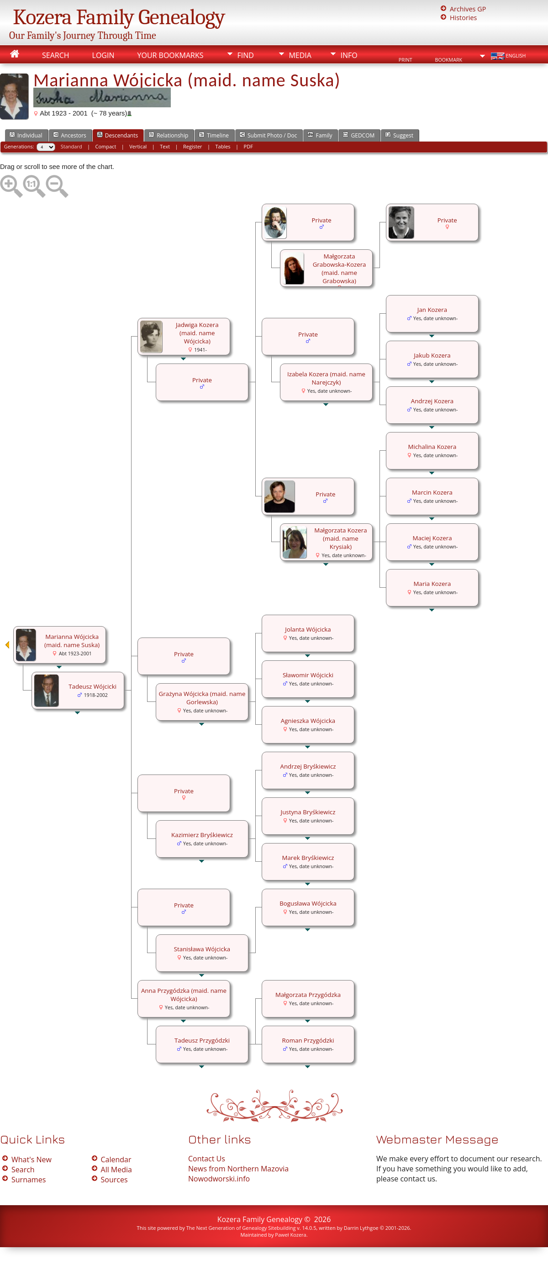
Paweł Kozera (290, 1234)
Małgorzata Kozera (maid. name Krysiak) (340, 538)
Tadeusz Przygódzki (202, 1040)
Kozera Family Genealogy (119, 17)
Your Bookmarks (170, 55)
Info (348, 55)
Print (405, 60)
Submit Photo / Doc (268, 135)
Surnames (28, 1180)
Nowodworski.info (219, 1179)
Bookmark (448, 60)
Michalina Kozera (432, 447)
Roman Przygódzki (308, 1040)
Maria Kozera (432, 584)
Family (319, 135)
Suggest (399, 135)
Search (55, 55)
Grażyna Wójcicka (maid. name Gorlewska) (202, 698)
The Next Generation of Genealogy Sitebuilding (241, 1227)
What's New (31, 1159)
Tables (223, 146)
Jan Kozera (432, 310)
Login (103, 55)
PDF (248, 146)
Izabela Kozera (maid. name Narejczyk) (326, 378)
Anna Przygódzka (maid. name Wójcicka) (184, 994)
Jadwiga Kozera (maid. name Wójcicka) (197, 333)
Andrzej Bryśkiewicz (308, 766)
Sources (114, 1180)
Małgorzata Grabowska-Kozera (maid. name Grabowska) (339, 268)
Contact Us (206, 1159)
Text (165, 146)
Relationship (168, 135)
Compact (105, 146)
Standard (71, 146)
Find (245, 55)
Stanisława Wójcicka (202, 949)
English (508, 56)
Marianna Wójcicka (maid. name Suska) (72, 640)
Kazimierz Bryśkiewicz (202, 835)
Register (192, 146)
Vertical (138, 146)
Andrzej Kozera (432, 401)
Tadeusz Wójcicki (92, 686)
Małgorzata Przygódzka (308, 995)
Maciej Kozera (432, 538)
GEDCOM (358, 135)
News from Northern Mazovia (238, 1169)
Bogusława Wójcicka (308, 903)
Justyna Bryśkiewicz (308, 812)
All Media (116, 1170)
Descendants (117, 135)
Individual (25, 135)
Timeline (214, 135)
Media (300, 55)
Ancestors (69, 135)
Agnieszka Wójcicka (308, 721)
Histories (463, 17)
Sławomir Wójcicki (308, 675)
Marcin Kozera (432, 492)
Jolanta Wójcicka (308, 629)
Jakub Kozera (432, 355)
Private (447, 220)
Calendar (116, 1159)
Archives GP (468, 9)
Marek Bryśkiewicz (308, 858)
